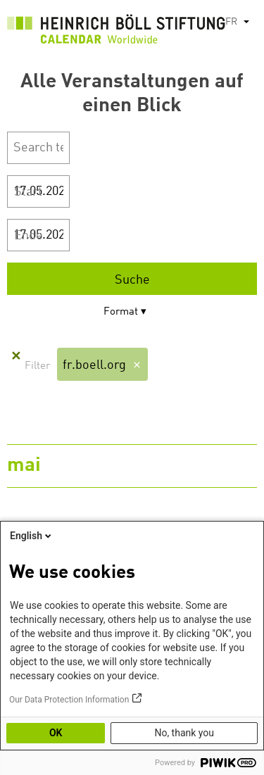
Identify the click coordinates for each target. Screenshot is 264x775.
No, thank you (184, 732)
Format (120, 312)
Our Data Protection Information (69, 700)
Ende (28, 235)
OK (56, 732)
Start (28, 192)
